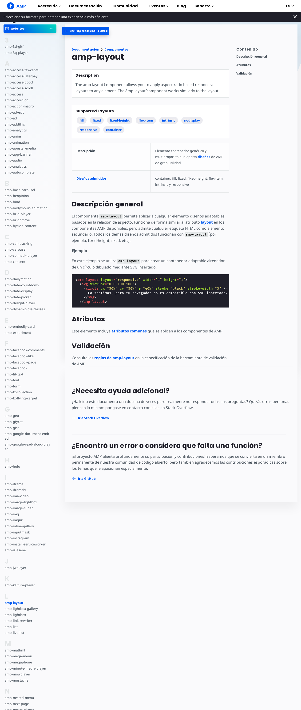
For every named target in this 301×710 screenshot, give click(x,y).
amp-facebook (16, 368)
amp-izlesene (15, 550)
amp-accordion (16, 100)
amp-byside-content (20, 226)
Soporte (204, 6)
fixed (97, 120)
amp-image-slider (19, 508)
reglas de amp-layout (114, 357)
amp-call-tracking (18, 243)
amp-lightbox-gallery (21, 608)
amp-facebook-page (20, 362)
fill (81, 120)
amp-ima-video (16, 496)
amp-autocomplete (20, 172)
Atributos (243, 65)
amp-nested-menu (19, 697)
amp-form (12, 386)
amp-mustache (16, 680)
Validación (244, 73)
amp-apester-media (20, 148)
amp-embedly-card (20, 326)
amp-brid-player (18, 214)
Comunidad (127, 6)
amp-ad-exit (14, 112)
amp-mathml (15, 650)
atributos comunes (129, 331)
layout (207, 222)
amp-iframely (15, 490)
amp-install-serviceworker (25, 544)
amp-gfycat (14, 421)
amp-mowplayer (17, 674)
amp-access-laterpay (21, 76)
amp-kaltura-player (20, 585)
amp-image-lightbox (21, 502)
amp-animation (17, 142)
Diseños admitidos (91, 178)
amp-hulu (12, 466)
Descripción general (251, 57)
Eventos (158, 6)
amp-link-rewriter (18, 620)
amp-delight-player (20, 303)
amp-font (12, 380)
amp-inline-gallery (19, 526)
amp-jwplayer (15, 567)
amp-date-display (18, 291)
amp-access (14, 94)
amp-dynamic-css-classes (25, 309)
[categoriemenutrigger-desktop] (92, 31)
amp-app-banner (18, 154)
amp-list (11, 626)
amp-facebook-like (19, 356)
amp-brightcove (17, 220)
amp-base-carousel (20, 190)
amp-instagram (17, 538)
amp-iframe (14, 484)
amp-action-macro (19, 106)
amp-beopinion (17, 195)
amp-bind (12, 202)
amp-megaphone (18, 662)
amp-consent (15, 261)
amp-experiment (18, 332)
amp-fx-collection (18, 392)
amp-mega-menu (18, 656)
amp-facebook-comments (25, 350)
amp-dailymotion (18, 279)
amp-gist (12, 428)
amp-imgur (14, 520)
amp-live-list (14, 632)
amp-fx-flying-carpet (21, 398)
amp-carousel (15, 249)
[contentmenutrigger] (264, 50)
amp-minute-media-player (25, 668)
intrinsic (168, 120)
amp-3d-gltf (14, 46)
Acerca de (49, 6)
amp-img (12, 514)
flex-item (146, 120)
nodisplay (192, 120)
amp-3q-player (16, 52)
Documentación (87, 6)
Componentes (116, 49)
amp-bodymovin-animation (26, 208)
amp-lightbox (15, 614)
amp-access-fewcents (22, 70)
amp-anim (13, 136)
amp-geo (12, 415)
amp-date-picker (18, 297)
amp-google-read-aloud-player (27, 446)
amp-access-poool (19, 82)
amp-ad (11, 118)
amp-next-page (17, 704)
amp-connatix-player (21, 255)
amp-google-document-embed (27, 436)
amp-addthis (15, 124)
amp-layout (14, 602)
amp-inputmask (17, 532)
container (114, 129)
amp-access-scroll (19, 88)
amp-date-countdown (22, 285)
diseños (204, 156)
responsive (88, 129)
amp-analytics (16, 130)
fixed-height (120, 120)
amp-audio (13, 160)
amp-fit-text (14, 374)
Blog (181, 6)
